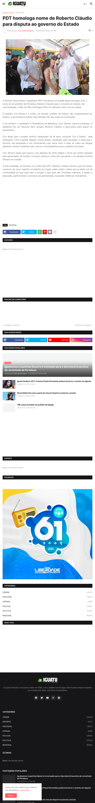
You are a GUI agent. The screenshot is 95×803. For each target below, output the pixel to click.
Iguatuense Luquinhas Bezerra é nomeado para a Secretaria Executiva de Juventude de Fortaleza (54, 777)
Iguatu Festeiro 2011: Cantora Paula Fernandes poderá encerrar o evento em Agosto (54, 381)
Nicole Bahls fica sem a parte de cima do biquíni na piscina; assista (46, 393)
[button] (3, 4)
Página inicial (8, 13)
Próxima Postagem (83, 325)
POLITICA (20, 13)
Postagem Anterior (12, 325)
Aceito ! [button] (11, 795)
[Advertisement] (47, 202)
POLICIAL (47, 606)
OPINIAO (47, 601)
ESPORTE (47, 721)
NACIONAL (47, 597)
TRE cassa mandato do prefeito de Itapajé (35, 405)
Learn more (24, 790)
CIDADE (47, 592)
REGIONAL (47, 615)
